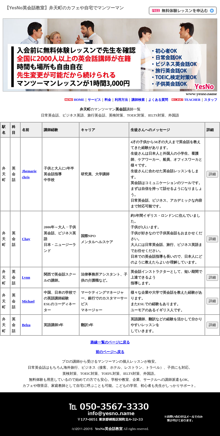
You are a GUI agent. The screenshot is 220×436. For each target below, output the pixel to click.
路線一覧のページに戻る (110, 342)
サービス (94, 100)
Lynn (26, 277)
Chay (26, 239)
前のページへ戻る (110, 352)
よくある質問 (158, 100)
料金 (108, 100)
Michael (28, 301)
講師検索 (138, 100)
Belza (26, 325)
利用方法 (121, 100)
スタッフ (210, 100)
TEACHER (192, 100)
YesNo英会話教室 (109, 429)
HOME (79, 100)
